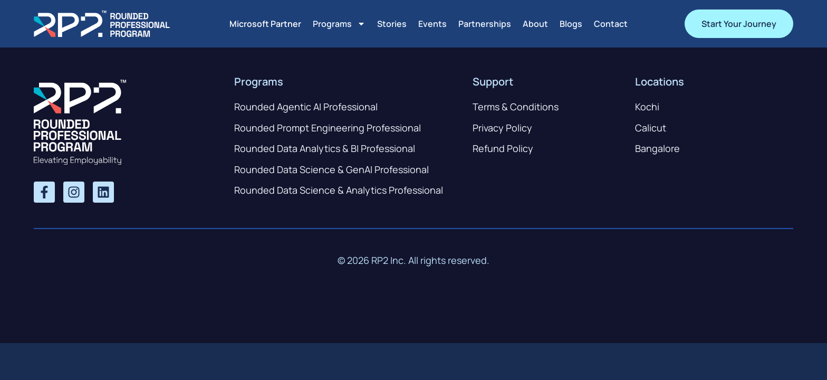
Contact (611, 24)
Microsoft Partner (265, 24)
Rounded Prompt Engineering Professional (327, 127)
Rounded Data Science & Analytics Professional (338, 190)
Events (432, 24)
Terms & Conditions (516, 106)
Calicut (650, 127)
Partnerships (484, 24)
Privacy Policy (502, 127)
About (535, 24)
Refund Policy (503, 148)
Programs (339, 23)
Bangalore (657, 148)
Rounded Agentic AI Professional (306, 106)
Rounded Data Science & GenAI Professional (331, 169)
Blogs (571, 24)
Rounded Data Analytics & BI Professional (324, 148)
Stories (392, 24)
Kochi (647, 106)
